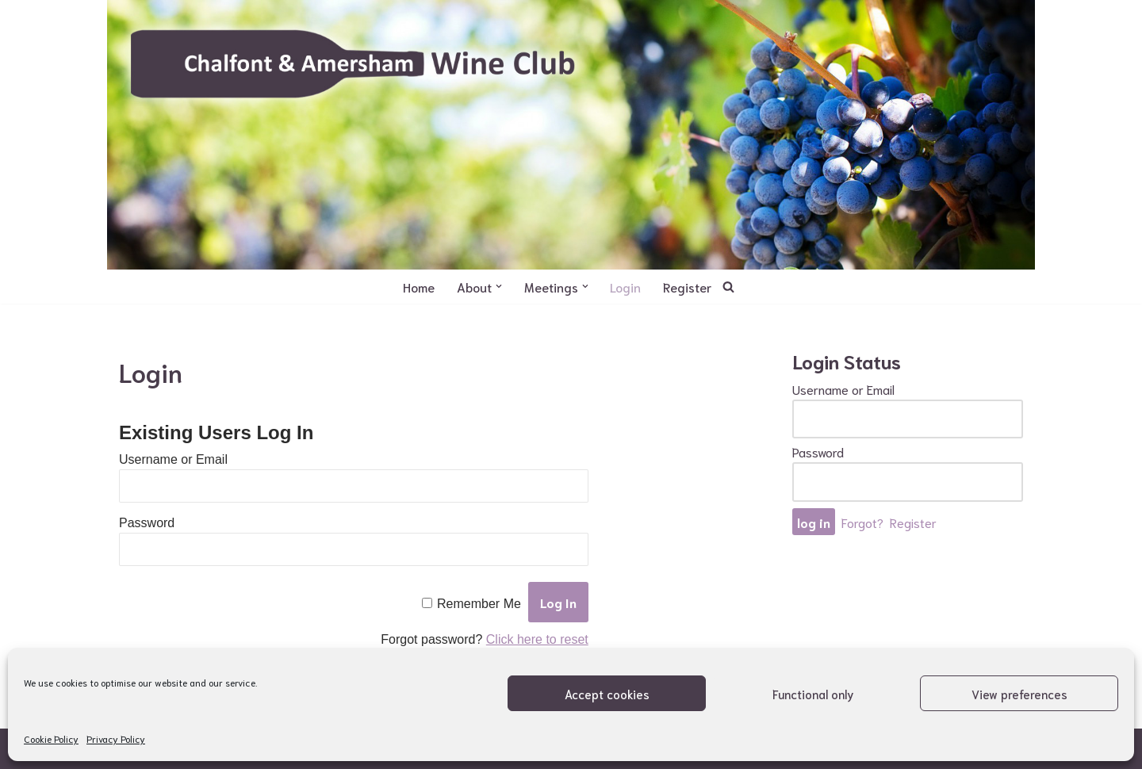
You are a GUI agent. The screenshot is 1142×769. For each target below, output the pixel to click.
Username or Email (173, 459)
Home (419, 286)
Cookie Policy (51, 738)
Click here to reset (537, 639)
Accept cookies (607, 694)
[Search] (729, 287)
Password (146, 523)
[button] (499, 286)
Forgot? (862, 522)
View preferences (1019, 694)
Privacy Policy (115, 738)
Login (626, 286)
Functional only (813, 694)
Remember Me (479, 603)
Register (688, 286)
